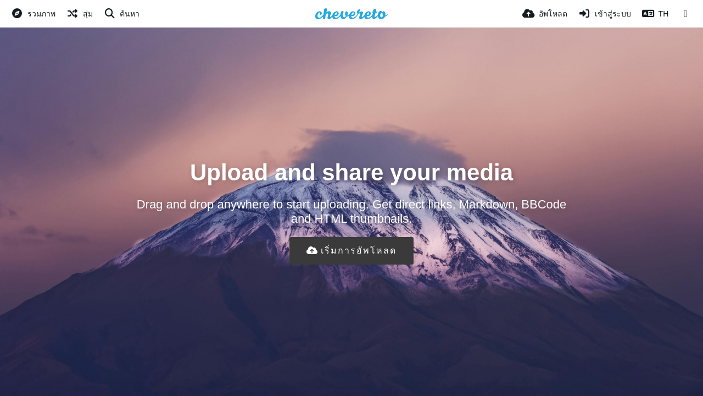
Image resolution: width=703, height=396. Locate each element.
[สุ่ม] (79, 14)
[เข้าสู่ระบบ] (604, 14)
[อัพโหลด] (544, 14)
